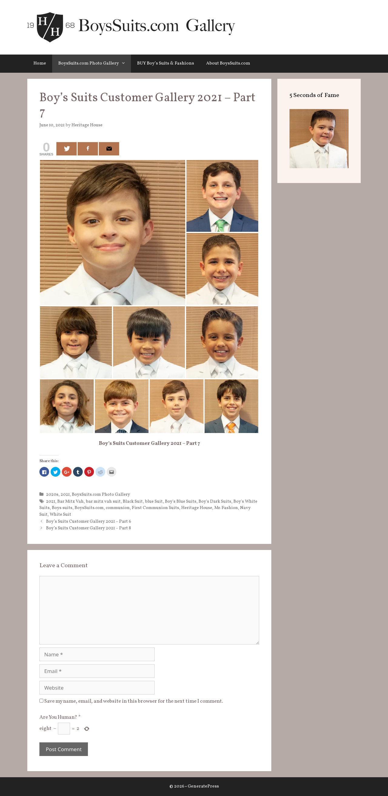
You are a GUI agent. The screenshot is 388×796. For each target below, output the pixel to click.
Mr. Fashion (226, 508)
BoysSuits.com (89, 508)
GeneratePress (203, 786)
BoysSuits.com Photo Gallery (94, 64)
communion (118, 508)
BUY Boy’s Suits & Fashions (165, 63)
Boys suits (62, 508)
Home (39, 63)
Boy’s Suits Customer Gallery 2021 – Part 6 (88, 521)
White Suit (60, 514)
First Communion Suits (155, 508)
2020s (52, 494)
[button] (125, 64)
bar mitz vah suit (103, 501)
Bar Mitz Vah (70, 501)
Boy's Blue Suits (180, 501)
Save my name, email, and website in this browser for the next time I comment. (133, 701)
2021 (65, 494)
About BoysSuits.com (228, 63)
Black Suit (133, 501)
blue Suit (154, 501)
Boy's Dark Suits (215, 501)
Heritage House (196, 508)
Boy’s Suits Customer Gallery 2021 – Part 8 (88, 528)
